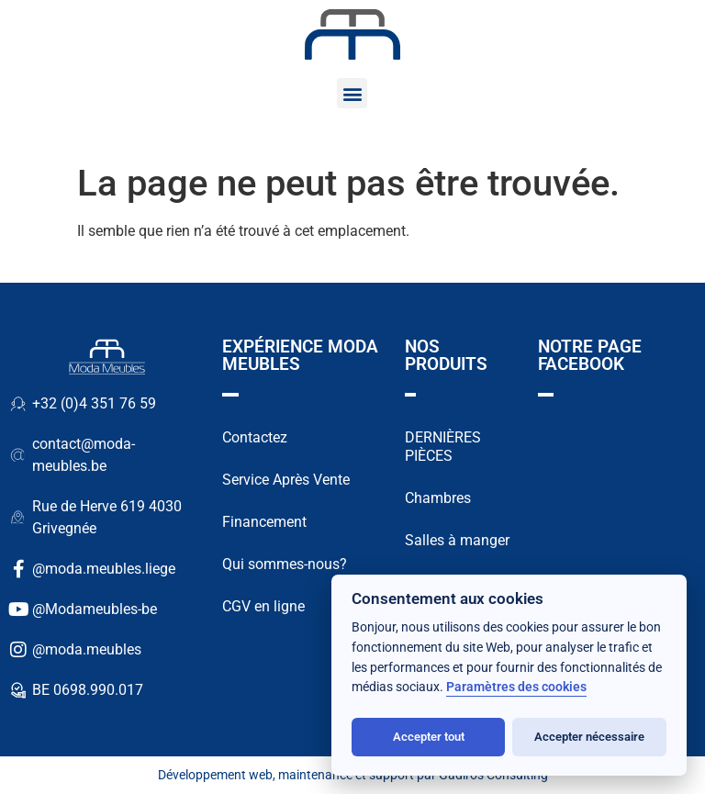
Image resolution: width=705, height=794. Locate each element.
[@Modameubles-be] (18, 609)
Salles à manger (457, 540)
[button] (352, 93)
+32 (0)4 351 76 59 (94, 403)
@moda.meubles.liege (103, 568)
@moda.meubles (86, 649)
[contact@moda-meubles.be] (18, 455)
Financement (264, 522)
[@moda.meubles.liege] (18, 569)
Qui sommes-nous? (284, 564)
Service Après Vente (286, 479)
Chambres (438, 498)
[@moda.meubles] (18, 650)
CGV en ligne (263, 606)
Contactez (254, 437)
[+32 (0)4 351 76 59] (18, 404)
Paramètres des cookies (516, 687)
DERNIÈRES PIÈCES (443, 446)
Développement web (215, 774)
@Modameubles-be (94, 609)
